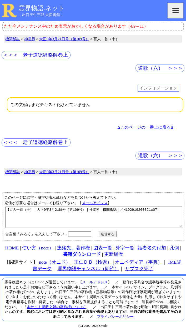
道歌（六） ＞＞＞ (160, 68)
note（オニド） (55, 266)
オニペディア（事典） (138, 266)
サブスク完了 (139, 272)
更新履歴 (113, 258)
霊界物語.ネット (41, 8)
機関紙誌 (12, 39)
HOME (12, 251)
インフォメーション (158, 88)
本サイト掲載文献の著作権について (56, 311)
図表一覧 (102, 251)
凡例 (174, 251)
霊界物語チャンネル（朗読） (88, 272)
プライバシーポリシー (115, 320)
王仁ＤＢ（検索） (93, 266)
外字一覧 (124, 251)
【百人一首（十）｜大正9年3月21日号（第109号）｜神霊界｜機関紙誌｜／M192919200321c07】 (93, 219)
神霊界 (29, 39)
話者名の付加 (152, 251)
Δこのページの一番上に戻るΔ (145, 127)
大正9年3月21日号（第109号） (64, 39)
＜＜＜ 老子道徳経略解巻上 (35, 55)
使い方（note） (38, 251)
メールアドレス (95, 203)
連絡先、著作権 (73, 251)
